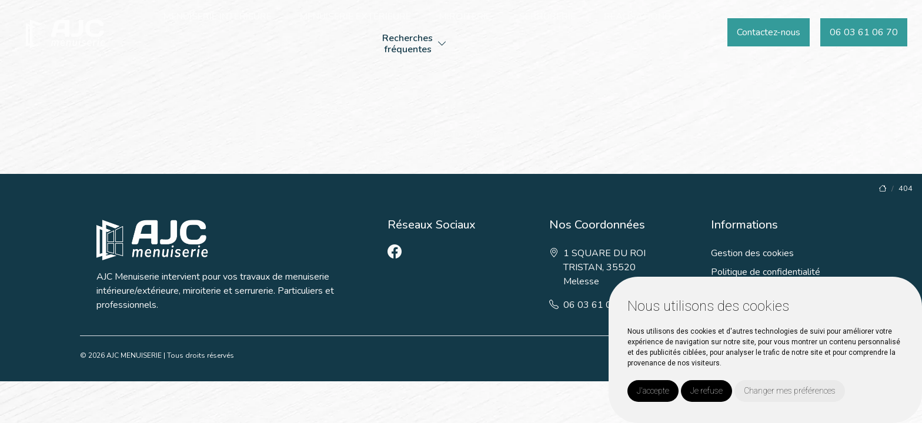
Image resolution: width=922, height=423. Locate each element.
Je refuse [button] (706, 390)
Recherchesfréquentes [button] (407, 44)
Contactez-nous (768, 32)
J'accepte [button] (653, 390)
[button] (442, 44)
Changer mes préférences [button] (790, 390)
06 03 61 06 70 (864, 32)
